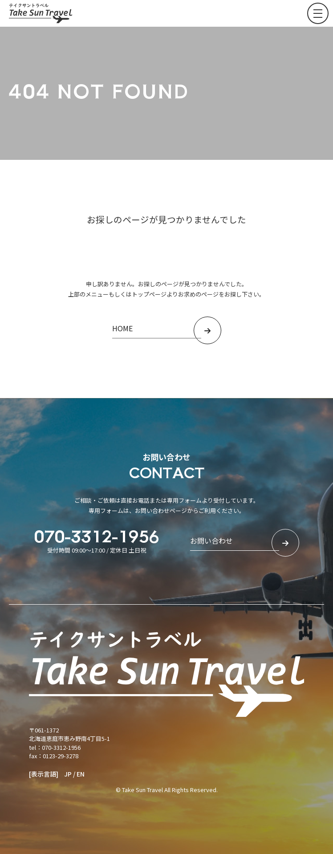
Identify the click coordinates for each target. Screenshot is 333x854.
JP (68, 773)
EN (81, 773)
